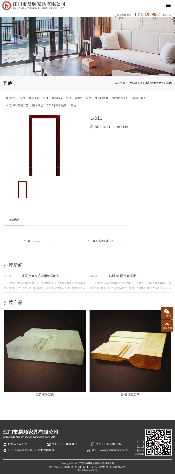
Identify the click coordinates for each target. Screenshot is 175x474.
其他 (169, 82)
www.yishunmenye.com (114, 450)
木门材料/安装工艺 (17, 105)
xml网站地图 (119, 466)
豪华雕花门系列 (61, 98)
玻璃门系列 (139, 98)
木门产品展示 (153, 82)
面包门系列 (101, 98)
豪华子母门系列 (38, 98)
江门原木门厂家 (68, 466)
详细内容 (14, 219)
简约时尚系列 (120, 98)
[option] (44, 146)
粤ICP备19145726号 (87, 470)
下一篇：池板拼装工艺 (100, 240)
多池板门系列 (83, 98)
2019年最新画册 (57, 105)
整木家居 (37, 105)
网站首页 (135, 82)
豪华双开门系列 (15, 98)
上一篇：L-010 (31, 240)
